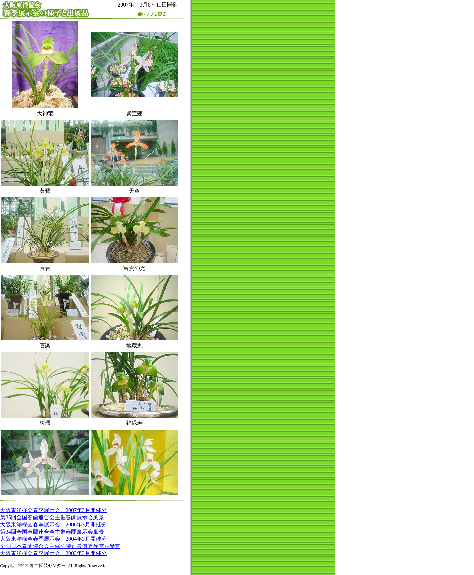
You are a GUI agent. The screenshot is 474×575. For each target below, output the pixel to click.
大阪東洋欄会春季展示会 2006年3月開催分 (53, 524)
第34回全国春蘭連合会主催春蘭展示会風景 (52, 532)
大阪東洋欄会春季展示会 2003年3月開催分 (53, 553)
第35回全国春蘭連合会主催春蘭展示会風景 (52, 517)
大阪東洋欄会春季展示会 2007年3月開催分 (53, 510)
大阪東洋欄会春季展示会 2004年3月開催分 (53, 539)
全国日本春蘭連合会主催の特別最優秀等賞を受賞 (60, 546)
